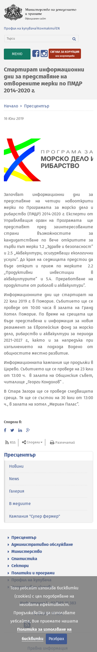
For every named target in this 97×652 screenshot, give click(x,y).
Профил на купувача (20, 28)
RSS (13, 442)
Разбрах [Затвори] (56, 638)
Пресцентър (36, 106)
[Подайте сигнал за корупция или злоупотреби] (65, 54)
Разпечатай (65, 442)
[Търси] (37, 38)
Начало (11, 106)
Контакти (46, 28)
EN (58, 28)
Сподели (33, 442)
